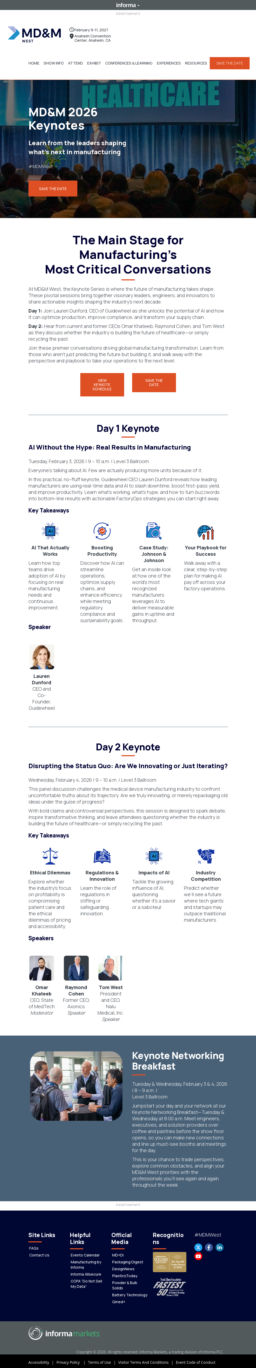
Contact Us (39, 1252)
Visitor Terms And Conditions (147, 1360)
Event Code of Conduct (196, 1359)
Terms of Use (103, 1360)
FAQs (34, 1245)
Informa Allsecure (86, 1271)
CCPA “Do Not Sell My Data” (86, 1281)
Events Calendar (85, 1252)
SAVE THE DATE (228, 61)
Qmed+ (118, 1299)
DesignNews (123, 1266)
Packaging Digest (127, 1259)
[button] (52, 62)
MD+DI (118, 1252)
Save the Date (53, 186)
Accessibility (42, 1360)
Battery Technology (130, 1292)
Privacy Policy (72, 1360)
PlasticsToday (124, 1273)
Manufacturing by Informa (86, 1262)
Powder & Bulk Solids (124, 1283)
